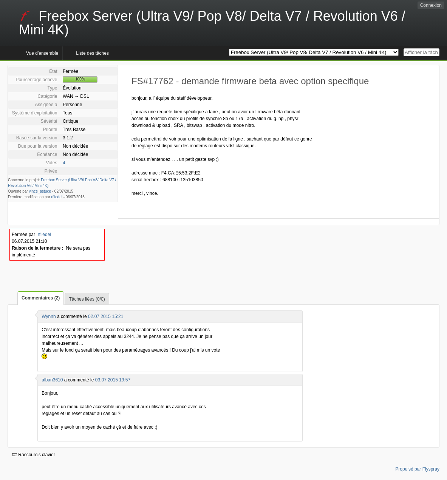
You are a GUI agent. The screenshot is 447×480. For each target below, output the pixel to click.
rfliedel (56, 197)
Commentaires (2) (41, 298)
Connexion (431, 5)
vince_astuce (40, 191)
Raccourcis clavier (33, 454)
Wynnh (49, 316)
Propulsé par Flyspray (417, 469)
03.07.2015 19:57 (112, 380)
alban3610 (52, 380)
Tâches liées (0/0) (87, 299)
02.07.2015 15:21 (105, 316)
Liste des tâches (92, 53)
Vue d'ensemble (42, 53)
